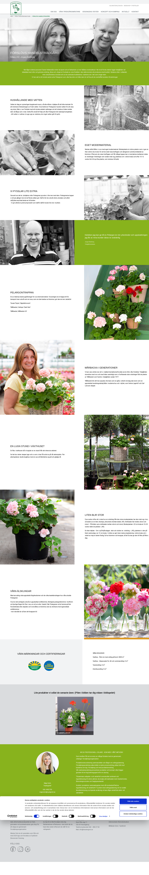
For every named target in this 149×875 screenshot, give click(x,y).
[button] (57, 726)
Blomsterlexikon (114, 5)
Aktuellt (124, 12)
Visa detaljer (103, 871)
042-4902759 (47, 801)
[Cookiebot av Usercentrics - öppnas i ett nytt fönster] (12, 871)
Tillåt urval (133, 862)
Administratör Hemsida (115, 832)
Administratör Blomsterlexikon (118, 835)
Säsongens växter (89, 12)
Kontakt (133, 12)
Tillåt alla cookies (133, 856)
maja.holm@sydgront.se (47, 803)
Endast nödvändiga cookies (133, 869)
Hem (13, 16)
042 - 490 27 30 (94, 840)
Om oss (52, 12)
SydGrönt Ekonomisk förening (86, 830)
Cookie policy (112, 830)
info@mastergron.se (86, 842)
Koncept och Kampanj (108, 12)
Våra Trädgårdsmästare (67, 12)
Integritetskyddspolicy (115, 827)
